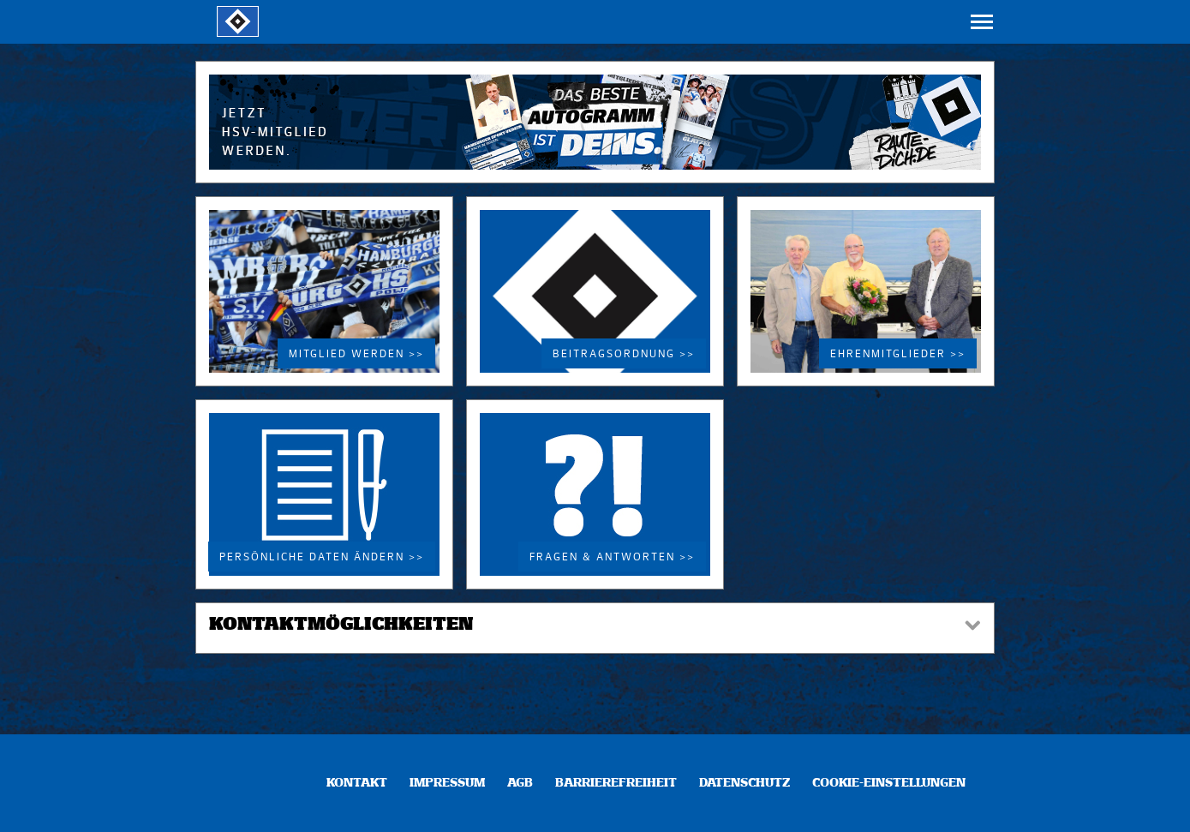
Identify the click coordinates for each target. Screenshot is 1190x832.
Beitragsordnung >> (624, 355)
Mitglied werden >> (356, 355)
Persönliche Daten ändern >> (321, 558)
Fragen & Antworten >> (612, 558)
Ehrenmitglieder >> (898, 355)
